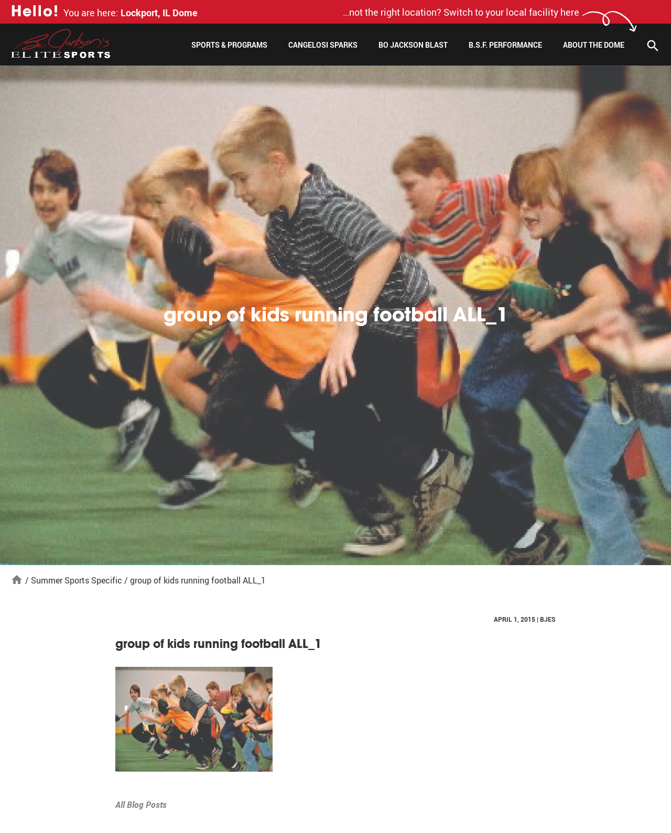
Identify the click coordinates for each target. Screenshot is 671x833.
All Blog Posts (141, 804)
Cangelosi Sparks (323, 45)
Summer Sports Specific (76, 580)
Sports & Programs (229, 45)
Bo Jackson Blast (413, 45)
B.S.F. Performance (505, 45)
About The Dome (593, 45)
